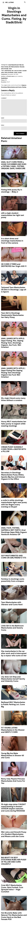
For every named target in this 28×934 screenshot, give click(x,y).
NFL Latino (9, 2)
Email (3, 125)
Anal (9, 65)
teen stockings (9, 72)
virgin (15, 72)
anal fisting (8, 70)
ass (13, 70)
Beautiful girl (15, 65)
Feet (2, 66)
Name (3, 118)
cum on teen (18, 70)
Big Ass (21, 65)
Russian (22, 66)
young (20, 72)
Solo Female (4, 68)
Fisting (6, 66)
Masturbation (15, 66)
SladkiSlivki (4, 78)
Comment (4, 98)
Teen (10, 68)
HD (10, 66)
